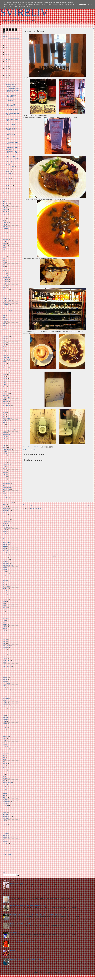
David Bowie (6, 304)
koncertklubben (6, 483)
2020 (6, 59)
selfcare (5, 675)
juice (4, 455)
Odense (5, 601)
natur (4, 582)
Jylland (5, 466)
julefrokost (5, 460)
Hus (4, 424)
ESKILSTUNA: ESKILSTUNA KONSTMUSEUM (11, 104)
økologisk (5, 843)
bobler (4, 232)
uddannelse (5, 778)
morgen (5, 561)
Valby (4, 789)
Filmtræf (5, 346)
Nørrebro (5, 599)
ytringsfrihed (6, 837)
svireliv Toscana (7, 746)
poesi (4, 622)
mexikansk (5, 550)
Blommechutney (14, 950)
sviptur (4, 740)
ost (3, 611)
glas (4, 391)
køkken (5, 517)
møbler (4, 578)
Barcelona (5, 222)
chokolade (5, 279)
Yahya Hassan (6, 835)
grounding (5, 401)
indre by (5, 438)
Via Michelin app (7, 816)
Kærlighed (5, 506)
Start (57, 505)
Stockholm (5, 719)
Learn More (82, 4)
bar (4, 220)
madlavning (6, 542)
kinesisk (5, 476)
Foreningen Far (6, 359)
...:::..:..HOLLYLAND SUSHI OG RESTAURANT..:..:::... (12, 133)
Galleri (4, 386)
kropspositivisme (7, 487)
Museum (5, 569)
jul (3, 458)
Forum (4, 361)
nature (4, 584)
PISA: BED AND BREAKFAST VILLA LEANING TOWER (12, 151)
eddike (4, 325)
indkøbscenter (6, 434)
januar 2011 (9, 185)
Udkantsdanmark (7, 784)
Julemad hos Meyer (10, 86)
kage (4, 470)
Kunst (4, 493)
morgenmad (6, 563)
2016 (6, 68)
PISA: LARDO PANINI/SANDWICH (12, 146)
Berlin (4, 224)
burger (4, 260)
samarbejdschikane (7, 666)
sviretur (5, 751)
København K (6, 510)
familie (4, 329)
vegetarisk (5, 805)
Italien (4, 445)
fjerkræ (5, 353)
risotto (4, 654)
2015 (6, 70)
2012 (6, 77)
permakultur (6, 618)
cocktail (5, 283)
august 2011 (9, 169)
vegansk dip (6, 803)
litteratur (5, 531)
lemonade (5, 525)
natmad (5, 580)
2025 (6, 47)
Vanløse (5, 793)
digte (4, 315)
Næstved (5, 597)
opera (4, 605)
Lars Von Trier (6, 519)
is (3, 443)
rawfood (5, 641)
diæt (4, 317)
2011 (6, 80)
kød (4, 512)
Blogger (60, 972)
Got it (90, 4)
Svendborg (5, 734)
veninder (5, 808)
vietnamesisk (6, 818)
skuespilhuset (6, 689)
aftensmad (5, 195)
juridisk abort (6, 464)
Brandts (5, 241)
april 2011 (8, 178)
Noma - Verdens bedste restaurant (11, 38)
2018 (6, 63)
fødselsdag (5, 384)
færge (4, 380)
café (29, 449)
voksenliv (5, 824)
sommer (5, 702)
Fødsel (4, 382)
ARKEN (5, 207)
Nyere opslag (27, 505)
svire (4, 742)
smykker (5, 696)
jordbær (5, 453)
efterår (4, 327)
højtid (4, 426)
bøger (4, 262)
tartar (4, 757)
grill (4, 399)
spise (4, 711)
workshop (5, 833)
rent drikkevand (7, 645)
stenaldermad (6, 717)
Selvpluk (5, 677)
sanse (4, 673)
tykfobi (5, 772)
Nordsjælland (6, 595)
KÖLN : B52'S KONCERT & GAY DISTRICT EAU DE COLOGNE (26, 959)
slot (4, 692)
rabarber (5, 639)
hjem (4, 414)
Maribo (5, 546)
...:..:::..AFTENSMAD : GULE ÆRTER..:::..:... (12, 155)
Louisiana (5, 535)
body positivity (6, 235)
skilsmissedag (6, 683)
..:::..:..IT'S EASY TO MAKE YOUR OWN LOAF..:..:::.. (12, 109)
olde (4, 603)
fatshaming (5, 334)
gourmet (5, 395)
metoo (4, 548)
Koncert (5, 479)
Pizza (4, 620)
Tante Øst (5, 753)
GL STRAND (6, 389)
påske (4, 632)
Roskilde (5, 658)
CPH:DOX (5, 294)
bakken (5, 216)
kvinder (5, 500)
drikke (4, 323)
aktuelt (4, 197)
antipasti (5, 205)
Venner (4, 810)
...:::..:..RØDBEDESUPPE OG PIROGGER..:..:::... (12, 114)
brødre (4, 251)
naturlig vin (6, 586)
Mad (4, 540)
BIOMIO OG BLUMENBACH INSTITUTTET (21, 923)
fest (4, 340)
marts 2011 (9, 180)
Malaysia (5, 544)
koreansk (5, 485)
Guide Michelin (7, 405)
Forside (5, 36)
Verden (4, 812)
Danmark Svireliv (7, 300)
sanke (4, 670)
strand (4, 721)
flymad (4, 355)
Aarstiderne (6, 850)
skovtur (5, 687)
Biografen (5, 228)
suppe (4, 729)
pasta (4, 616)
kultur (4, 491)
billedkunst (5, 226)
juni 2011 (8, 173)
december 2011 (10, 82)
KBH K (5, 474)
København (33, 449)
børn (4, 264)
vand (4, 791)
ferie (4, 338)
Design (4, 306)
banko (4, 218)
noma (4, 592)
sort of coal (5, 704)
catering (5, 273)
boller (4, 237)
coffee (4, 285)
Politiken (5, 624)
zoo (4, 839)
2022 (6, 54)
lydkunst (5, 538)
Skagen (5, 681)
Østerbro (5, 848)
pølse (4, 630)
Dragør (4, 321)
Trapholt (5, 767)
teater (4, 759)
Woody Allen (6, 831)
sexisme (5, 679)
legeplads (5, 523)
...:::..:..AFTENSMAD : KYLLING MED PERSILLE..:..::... (11, 95)
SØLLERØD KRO (14, 932)
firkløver (5, 349)
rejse (4, 643)
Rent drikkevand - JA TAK (16, 883)
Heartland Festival (7, 410)
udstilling (5, 786)
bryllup (5, 247)
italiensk (5, 447)
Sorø (4, 706)
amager (5, 199)
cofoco (4, 287)
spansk (4, 708)
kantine (5, 472)
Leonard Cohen (6, 527)
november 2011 (10, 84)
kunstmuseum (6, 495)
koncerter (5, 481)
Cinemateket (6, 281)
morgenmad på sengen (8, 565)
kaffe (4, 468)
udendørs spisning (7, 782)
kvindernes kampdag (8, 502)
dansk (4, 302)
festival (5, 342)
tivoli (4, 765)
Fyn (4, 376)
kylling (4, 504)
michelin (5, 552)
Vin (4, 820)
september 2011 (10, 166)
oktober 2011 (9, 164)
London (5, 533)
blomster (5, 230)
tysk (4, 774)
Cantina (5, 270)
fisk (4, 351)
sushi (4, 732)
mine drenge (6, 559)
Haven (4, 408)
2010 (6, 188)
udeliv (4, 780)
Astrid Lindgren (7, 211)
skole (4, 685)
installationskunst (7, 441)
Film (4, 344)
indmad (5, 436)
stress (4, 725)
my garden (5, 573)
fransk (4, 370)
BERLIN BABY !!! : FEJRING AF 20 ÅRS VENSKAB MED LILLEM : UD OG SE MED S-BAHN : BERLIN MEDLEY (39, 914)
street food (5, 723)
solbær (4, 700)
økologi (5, 841)
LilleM (4, 529)
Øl (3, 846)
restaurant (5, 647)
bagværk (5, 214)
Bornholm (5, 239)
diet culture (5, 313)
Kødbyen (5, 514)
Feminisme (5, 336)
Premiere (5, 626)
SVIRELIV (24, 12)
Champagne (6, 275)
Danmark (5, 298)
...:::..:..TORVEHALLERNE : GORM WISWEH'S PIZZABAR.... (12, 90)
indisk (4, 432)
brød (4, 249)
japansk (5, 451)
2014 (6, 73)
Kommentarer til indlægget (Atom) (37, 508)
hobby (4, 416)
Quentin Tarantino (7, 635)
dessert (4, 308)
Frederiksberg (6, 372)
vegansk (5, 799)
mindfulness (6, 555)
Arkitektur (5, 209)
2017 (6, 66)
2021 (6, 57)
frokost (4, 374)
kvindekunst (6, 497)
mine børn (5, 557)
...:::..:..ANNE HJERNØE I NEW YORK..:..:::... (12, 128)
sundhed (5, 727)
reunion (5, 649)
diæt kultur (5, 319)
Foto (4, 365)
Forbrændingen (6, 357)
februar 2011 (9, 183)
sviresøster (5, 749)
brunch (4, 245)
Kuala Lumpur (6, 489)
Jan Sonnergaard (7, 449)
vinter (4, 822)
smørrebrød (6, 698)
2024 (6, 50)
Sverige (5, 738)
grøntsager (5, 403)
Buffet (4, 256)
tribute (4, 770)
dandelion (5, 296)
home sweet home (7, 418)
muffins (5, 567)
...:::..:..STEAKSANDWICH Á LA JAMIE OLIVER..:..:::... (12, 124)
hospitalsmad (6, 420)
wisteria (5, 829)
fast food (5, 332)
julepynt (5, 462)
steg (4, 715)
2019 (6, 61)
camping (5, 268)
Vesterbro (5, 814)
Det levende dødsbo (7, 311)
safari (4, 662)
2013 (6, 75)
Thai (4, 761)
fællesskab (5, 378)
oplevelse (5, 607)
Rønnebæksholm (7, 660)
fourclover (5, 367)
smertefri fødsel (7, 694)
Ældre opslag (87, 505)
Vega (4, 795)
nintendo (5, 590)
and (4, 201)
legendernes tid (6, 521)
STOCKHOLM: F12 (11, 117)
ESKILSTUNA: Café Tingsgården (11, 99)
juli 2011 (8, 171)
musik (4, 571)
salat (4, 664)
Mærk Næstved (6, 576)
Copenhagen (6, 289)
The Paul (5, 763)
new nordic (5, 588)
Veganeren (5, 797)
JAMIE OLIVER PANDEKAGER (18, 897)
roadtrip (5, 656)
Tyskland (5, 776)
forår (4, 363)
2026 (6, 45)
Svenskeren (6, 736)
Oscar (4, 609)
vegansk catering (7, 801)
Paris (4, 614)
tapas (4, 755)
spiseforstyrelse (6, 713)
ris (3, 652)
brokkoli (5, 243)
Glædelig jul (6, 393)
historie (5, 412)
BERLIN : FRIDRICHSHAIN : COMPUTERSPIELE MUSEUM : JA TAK (28, 905)
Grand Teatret (6, 397)
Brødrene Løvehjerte (8, 254)
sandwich (5, 668)
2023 (6, 52)
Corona (5, 292)
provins (5, 628)
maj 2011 (8, 176)
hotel (4, 422)
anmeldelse (5, 203)
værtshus (5, 827)
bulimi (4, 258)
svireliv (5, 744)
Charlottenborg (6, 277)
